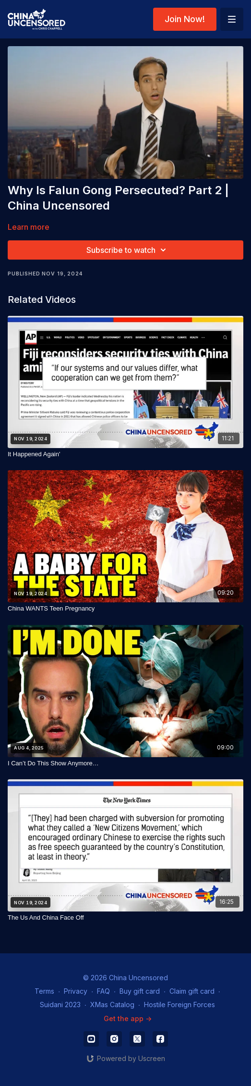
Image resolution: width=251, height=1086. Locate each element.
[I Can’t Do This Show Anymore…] (125, 763)
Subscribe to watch (127, 250)
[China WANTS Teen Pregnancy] (125, 608)
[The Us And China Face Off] (125, 918)
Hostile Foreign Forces (179, 1004)
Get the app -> (128, 1018)
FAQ (103, 991)
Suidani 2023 (60, 1004)
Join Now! (185, 19)
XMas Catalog (112, 1004)
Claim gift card (192, 991)
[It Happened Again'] (125, 454)
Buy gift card (140, 991)
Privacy (75, 991)
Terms (44, 991)
